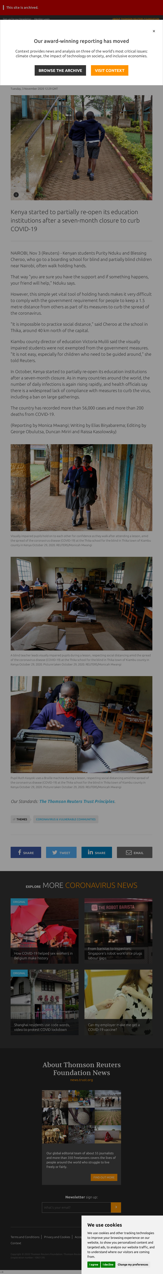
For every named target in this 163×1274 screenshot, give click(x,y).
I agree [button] (93, 1264)
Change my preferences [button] (133, 1264)
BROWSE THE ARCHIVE (60, 70)
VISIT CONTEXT (109, 70)
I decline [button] (108, 1264)
